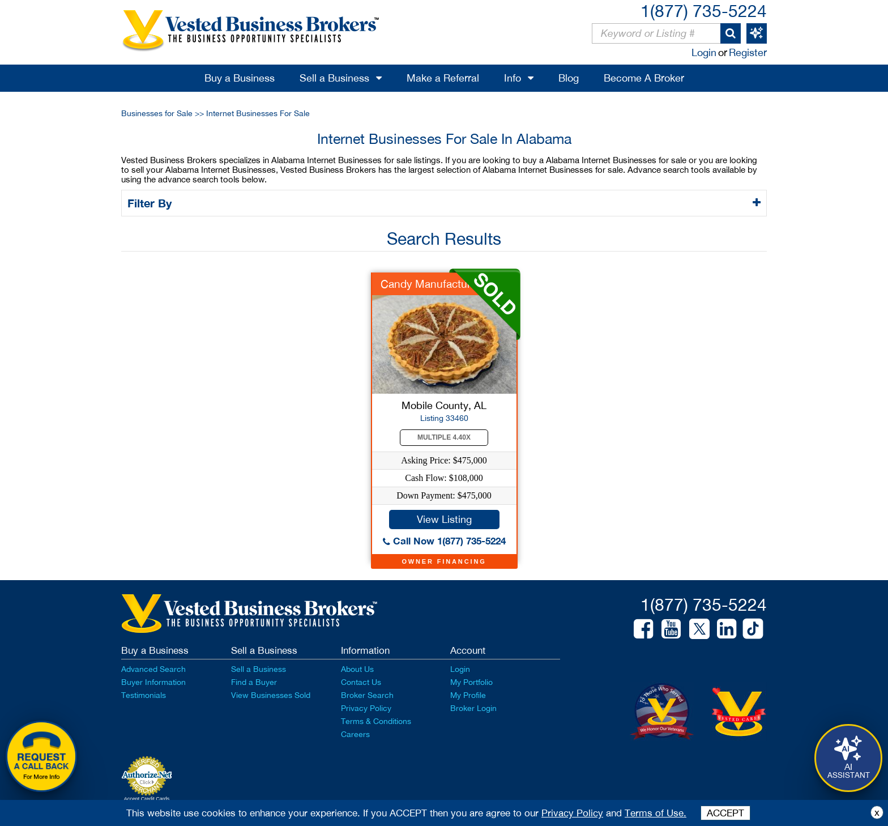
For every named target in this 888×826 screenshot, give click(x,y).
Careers (355, 734)
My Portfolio (471, 682)
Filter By (151, 203)
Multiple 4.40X (444, 437)
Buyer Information (153, 682)
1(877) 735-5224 (704, 10)
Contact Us (361, 682)
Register (748, 52)
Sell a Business (334, 78)
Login (703, 52)
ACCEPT (725, 813)
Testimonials (143, 695)
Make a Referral (443, 78)
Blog (568, 78)
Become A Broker (644, 78)
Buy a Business (239, 78)
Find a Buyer (254, 682)
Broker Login (473, 708)
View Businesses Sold (270, 695)
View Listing (444, 519)
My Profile (468, 695)
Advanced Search (153, 669)
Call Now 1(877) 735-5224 (444, 541)
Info (512, 78)
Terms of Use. (655, 813)
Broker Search (367, 695)
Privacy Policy (366, 708)
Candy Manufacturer (430, 284)
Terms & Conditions (376, 721)
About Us (357, 669)
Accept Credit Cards (147, 799)
